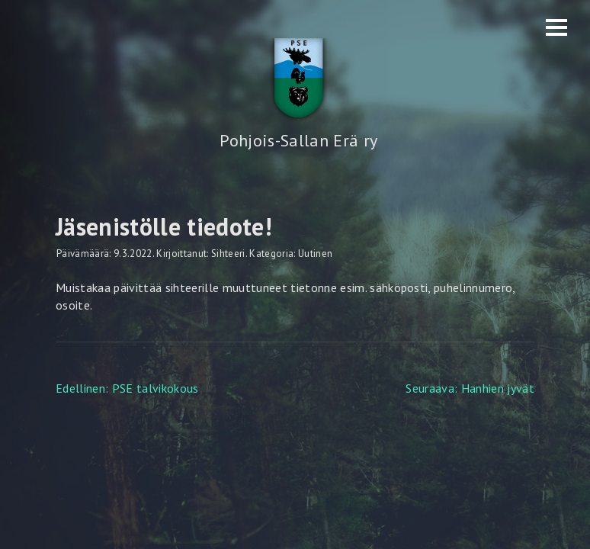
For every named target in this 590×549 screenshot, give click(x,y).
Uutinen (315, 253)
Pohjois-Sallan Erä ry (298, 140)
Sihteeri (228, 253)
